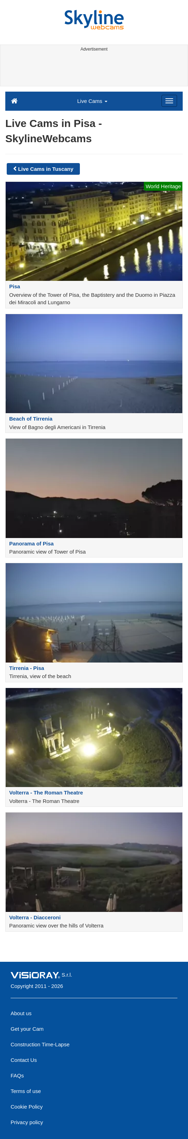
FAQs (17, 1075)
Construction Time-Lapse (40, 1044)
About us (21, 1013)
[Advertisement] (93, 70)
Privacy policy (27, 1122)
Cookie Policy (27, 1107)
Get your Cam (27, 1029)
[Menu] (169, 101)
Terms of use (26, 1091)
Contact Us (24, 1060)
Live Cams (92, 101)
